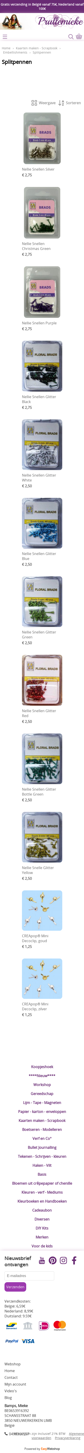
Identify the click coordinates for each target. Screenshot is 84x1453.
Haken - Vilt (42, 1165)
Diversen (42, 1219)
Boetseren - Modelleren (42, 1129)
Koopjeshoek (42, 1066)
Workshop (42, 1084)
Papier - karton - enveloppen (42, 1111)
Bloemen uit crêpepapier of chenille (42, 1183)
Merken (42, 1237)
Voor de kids (42, 1246)
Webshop (12, 1364)
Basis (42, 1174)
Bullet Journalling (42, 1147)
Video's (10, 1390)
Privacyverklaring (67, 1438)
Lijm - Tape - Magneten (42, 1102)
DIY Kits (42, 1228)
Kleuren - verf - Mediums (42, 1192)
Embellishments (15, 52)
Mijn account (15, 1384)
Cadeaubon (42, 1210)
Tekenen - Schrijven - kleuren (42, 1156)
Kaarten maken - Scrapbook (42, 1120)
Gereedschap (42, 1093)
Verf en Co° (42, 1138)
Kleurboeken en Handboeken (42, 1201)
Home (6, 48)
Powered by (42, 1449)
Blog (8, 1397)
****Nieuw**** (42, 1075)
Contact (11, 1377)
